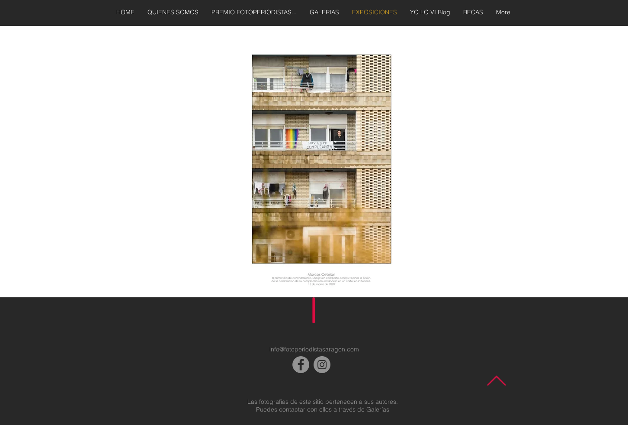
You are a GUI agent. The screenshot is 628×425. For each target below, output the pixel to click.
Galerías (377, 409)
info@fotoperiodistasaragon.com (314, 349)
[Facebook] (300, 364)
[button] (314, 164)
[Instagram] (322, 364)
